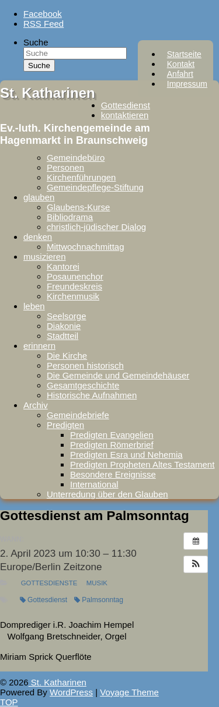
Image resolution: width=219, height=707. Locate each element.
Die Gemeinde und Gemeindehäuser (118, 375)
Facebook (42, 14)
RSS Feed (43, 24)
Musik (96, 582)
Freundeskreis (74, 286)
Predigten (65, 425)
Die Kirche (67, 355)
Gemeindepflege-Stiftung (95, 187)
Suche (35, 42)
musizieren (44, 256)
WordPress (71, 692)
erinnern (39, 346)
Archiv (35, 405)
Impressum (187, 84)
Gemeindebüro (76, 157)
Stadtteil (62, 336)
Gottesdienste (49, 582)
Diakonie (64, 326)
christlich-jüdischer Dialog (96, 227)
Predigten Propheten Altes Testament (142, 464)
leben (34, 306)
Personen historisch (85, 365)
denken (37, 237)
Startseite (184, 54)
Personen (65, 167)
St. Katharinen (47, 93)
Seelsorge (66, 316)
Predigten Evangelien (112, 435)
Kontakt (180, 64)
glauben (38, 197)
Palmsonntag (98, 600)
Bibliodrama (70, 217)
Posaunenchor (75, 276)
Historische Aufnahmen (92, 395)
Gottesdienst (125, 105)
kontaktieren (125, 115)
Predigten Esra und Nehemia (126, 454)
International (94, 484)
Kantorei (63, 266)
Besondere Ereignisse (113, 474)
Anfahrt (180, 74)
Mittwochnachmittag (85, 247)
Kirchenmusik (73, 296)
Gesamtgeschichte (83, 385)
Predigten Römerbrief (112, 445)
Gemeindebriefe (78, 415)
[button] (195, 564)
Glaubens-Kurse (78, 207)
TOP (9, 702)
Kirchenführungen (81, 177)
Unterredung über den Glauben (107, 494)
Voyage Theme (129, 692)
